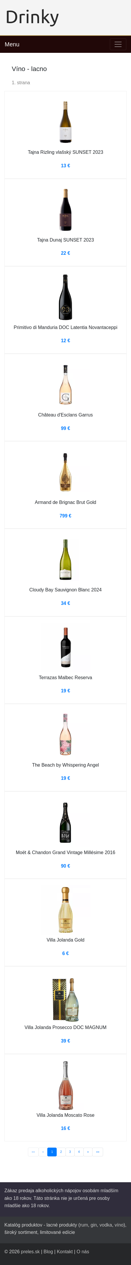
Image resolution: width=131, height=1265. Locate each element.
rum (84, 1224)
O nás (83, 1251)
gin (93, 1224)
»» (97, 1151)
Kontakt (65, 1251)
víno (119, 1224)
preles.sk (30, 1251)
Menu (12, 44)
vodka (106, 1224)
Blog (48, 1251)
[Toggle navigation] (118, 44)
